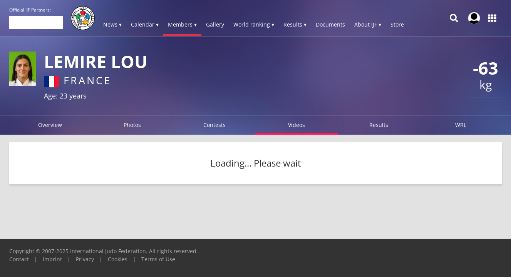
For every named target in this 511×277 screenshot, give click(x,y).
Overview (50, 124)
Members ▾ (182, 24)
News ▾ (112, 24)
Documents (330, 24)
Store (397, 24)
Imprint (52, 259)
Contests (214, 124)
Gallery (215, 24)
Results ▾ (295, 24)
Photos (132, 124)
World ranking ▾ (253, 24)
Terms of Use (158, 259)
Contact (19, 259)
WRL (460, 124)
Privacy (85, 259)
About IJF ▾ (367, 24)
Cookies (117, 259)
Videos (296, 124)
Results (378, 124)
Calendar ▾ (145, 24)
